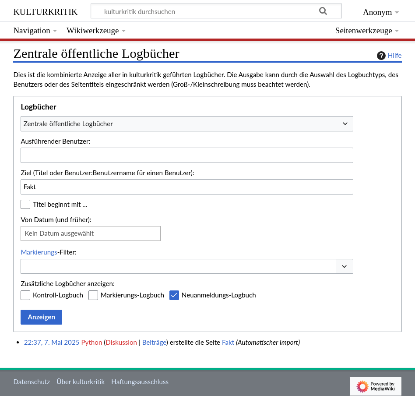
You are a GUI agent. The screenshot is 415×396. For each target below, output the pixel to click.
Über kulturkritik (80, 381)
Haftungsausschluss (140, 381)
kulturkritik (45, 11)
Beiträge (154, 342)
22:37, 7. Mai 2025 (52, 342)
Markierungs (39, 252)
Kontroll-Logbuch (58, 295)
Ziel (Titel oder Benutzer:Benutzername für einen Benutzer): (107, 173)
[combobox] (187, 123)
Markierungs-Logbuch (132, 295)
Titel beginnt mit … (60, 204)
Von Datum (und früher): (56, 219)
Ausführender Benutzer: (55, 141)
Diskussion (121, 342)
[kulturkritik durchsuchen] (216, 11)
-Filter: (48, 252)
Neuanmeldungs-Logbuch (219, 295)
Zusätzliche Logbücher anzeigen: (67, 283)
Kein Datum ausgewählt (59, 233)
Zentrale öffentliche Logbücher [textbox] (68, 123)
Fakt (228, 342)
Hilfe (388, 55)
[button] (344, 266)
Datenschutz (31, 381)
